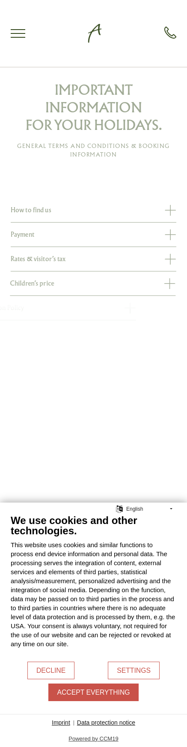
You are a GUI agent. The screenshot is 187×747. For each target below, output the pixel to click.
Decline (50, 670)
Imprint (61, 722)
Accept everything (93, 692)
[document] (93, 587)
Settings (134, 670)
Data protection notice (106, 722)
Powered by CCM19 (93, 738)
